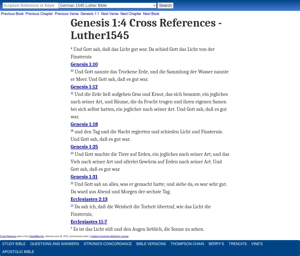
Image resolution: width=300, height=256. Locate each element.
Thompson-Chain (187, 244)
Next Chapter (130, 14)
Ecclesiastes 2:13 (89, 199)
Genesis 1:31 (84, 177)
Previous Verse (67, 14)
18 (72, 131)
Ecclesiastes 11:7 (89, 222)
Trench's (238, 244)
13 (72, 206)
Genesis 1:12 (84, 87)
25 (72, 153)
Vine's (257, 244)
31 (72, 183)
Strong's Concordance (108, 244)
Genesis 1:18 (84, 124)
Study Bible (14, 244)
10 (72, 71)
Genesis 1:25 (84, 147)
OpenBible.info (36, 236)
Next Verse (110, 14)
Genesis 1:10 (84, 64)
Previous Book (12, 14)
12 (72, 93)
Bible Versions (151, 244)
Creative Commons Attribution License (110, 236)
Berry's (216, 244)
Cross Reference (8, 236)
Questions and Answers (54, 244)
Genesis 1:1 (89, 14)
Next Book (151, 14)
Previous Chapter (39, 14)
